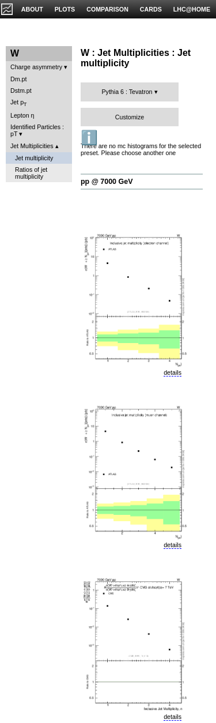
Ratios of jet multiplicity (31, 173)
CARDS (151, 9)
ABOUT (32, 9)
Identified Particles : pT (37, 130)
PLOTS (65, 9)
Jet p (18, 103)
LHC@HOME (191, 9)
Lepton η (22, 115)
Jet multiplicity (34, 158)
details (172, 372)
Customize (129, 117)
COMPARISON (107, 9)
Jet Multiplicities (32, 145)
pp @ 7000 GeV (106, 182)
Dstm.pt (21, 90)
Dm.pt (18, 79)
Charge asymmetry (36, 66)
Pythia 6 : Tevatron (126, 91)
